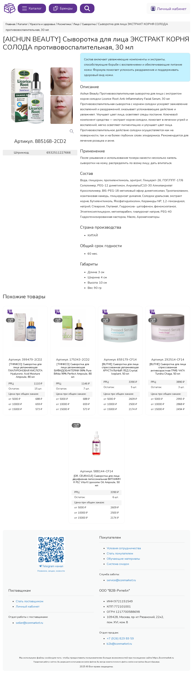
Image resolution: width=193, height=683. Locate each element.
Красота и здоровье (42, 24)
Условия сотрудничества (124, 548)
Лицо (76, 24)
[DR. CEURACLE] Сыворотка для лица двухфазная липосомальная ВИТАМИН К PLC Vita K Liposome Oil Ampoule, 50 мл (96, 480)
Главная (10, 24)
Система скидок (118, 564)
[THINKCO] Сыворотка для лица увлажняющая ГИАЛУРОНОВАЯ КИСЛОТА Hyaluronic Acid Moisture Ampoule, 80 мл (25, 370)
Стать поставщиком (29, 601)
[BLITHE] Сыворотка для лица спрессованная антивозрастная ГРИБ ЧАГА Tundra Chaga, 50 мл (167, 369)
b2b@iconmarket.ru (119, 644)
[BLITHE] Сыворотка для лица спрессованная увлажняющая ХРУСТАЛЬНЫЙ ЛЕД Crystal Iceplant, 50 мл (120, 369)
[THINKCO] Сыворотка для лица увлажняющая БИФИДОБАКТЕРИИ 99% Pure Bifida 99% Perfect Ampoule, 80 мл (73, 370)
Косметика (64, 24)
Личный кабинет (27, 607)
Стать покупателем (120, 553)
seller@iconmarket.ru (29, 623)
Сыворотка (89, 24)
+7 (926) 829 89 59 (120, 638)
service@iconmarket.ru (121, 580)
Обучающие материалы (123, 559)
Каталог (23, 24)
